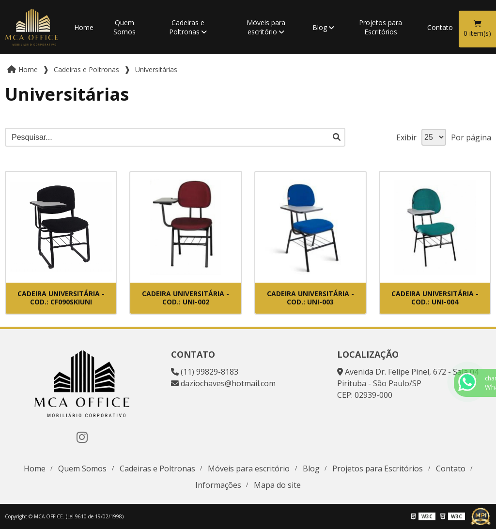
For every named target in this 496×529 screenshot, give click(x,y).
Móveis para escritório (266, 27)
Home (83, 27)
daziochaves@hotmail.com (223, 383)
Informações (218, 485)
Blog (319, 27)
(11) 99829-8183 (204, 371)
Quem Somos (124, 27)
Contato (440, 27)
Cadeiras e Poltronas (186, 27)
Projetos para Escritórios (380, 27)
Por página (471, 137)
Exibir (406, 137)
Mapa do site (277, 485)
